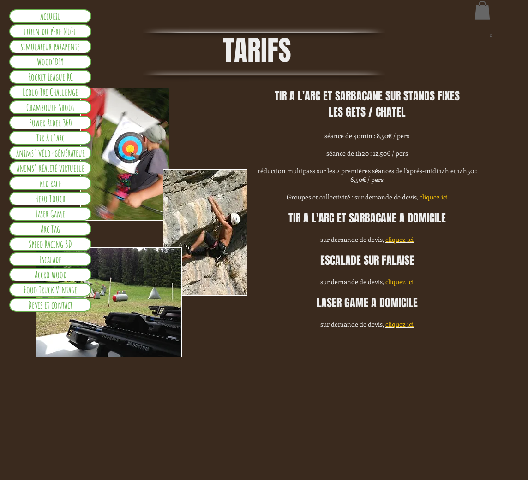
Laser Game (50, 214)
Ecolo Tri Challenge (50, 92)
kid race (50, 183)
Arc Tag (50, 229)
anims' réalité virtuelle (50, 168)
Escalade (50, 259)
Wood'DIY (50, 62)
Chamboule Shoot (50, 107)
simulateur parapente (50, 47)
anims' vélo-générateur (50, 153)
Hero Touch (50, 199)
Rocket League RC (50, 77)
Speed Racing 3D (50, 244)
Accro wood (50, 275)
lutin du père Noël (50, 31)
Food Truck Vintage (50, 290)
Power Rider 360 (50, 123)
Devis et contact (50, 305)
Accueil (50, 16)
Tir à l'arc (50, 138)
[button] (482, 10)
